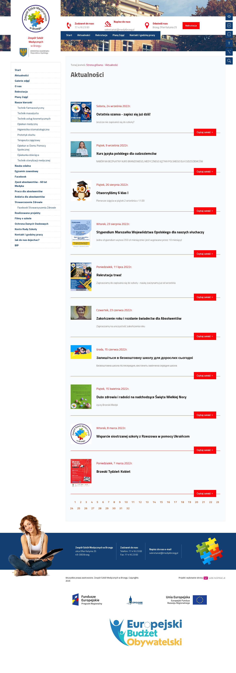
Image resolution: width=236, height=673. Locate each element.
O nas (18, 86)
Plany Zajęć (118, 35)
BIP (17, 245)
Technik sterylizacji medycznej (33, 160)
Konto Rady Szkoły (26, 229)
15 (161, 502)
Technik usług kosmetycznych (33, 119)
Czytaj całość (205, 132)
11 (133, 502)
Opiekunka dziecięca (28, 155)
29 (106, 508)
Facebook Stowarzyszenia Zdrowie (36, 207)
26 (85, 508)
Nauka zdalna (23, 166)
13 (147, 502)
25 (78, 508)
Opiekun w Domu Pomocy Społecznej (31, 147)
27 (92, 508)
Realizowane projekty (27, 213)
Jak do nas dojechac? (27, 240)
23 (217, 502)
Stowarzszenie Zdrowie (28, 202)
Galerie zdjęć (22, 81)
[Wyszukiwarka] (229, 61)
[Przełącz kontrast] (229, 16)
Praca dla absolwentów (28, 191)
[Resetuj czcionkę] (229, 43)
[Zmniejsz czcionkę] (229, 34)
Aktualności (83, 35)
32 (128, 508)
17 (175, 502)
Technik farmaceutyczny (30, 108)
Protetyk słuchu (26, 135)
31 (120, 508)
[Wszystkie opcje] (229, 52)
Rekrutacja (191, 25)
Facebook (20, 176)
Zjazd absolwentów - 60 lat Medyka (31, 184)
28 (99, 508)
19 (189, 502)
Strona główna (94, 65)
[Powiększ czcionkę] (229, 25)
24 (71, 508)
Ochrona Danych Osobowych (31, 224)
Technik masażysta (28, 113)
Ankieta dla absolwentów (30, 197)
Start (69, 35)
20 (196, 502)
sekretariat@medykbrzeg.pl (119, 29)
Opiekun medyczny (27, 124)
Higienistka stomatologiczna (33, 129)
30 (113, 508)
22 (210, 502)
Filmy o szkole (23, 218)
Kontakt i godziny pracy (142, 35)
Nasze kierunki (23, 102)
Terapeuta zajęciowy (28, 140)
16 (168, 502)
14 (154, 502)
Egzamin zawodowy (26, 171)
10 (126, 502)
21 (203, 502)
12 (140, 502)
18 (182, 502)
